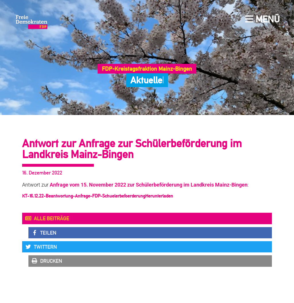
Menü (262, 19)
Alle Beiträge (47, 218)
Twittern (41, 247)
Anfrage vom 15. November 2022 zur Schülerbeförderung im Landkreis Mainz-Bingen (148, 185)
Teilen (43, 233)
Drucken (46, 261)
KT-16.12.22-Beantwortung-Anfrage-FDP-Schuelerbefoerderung (83, 196)
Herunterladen (159, 196)
